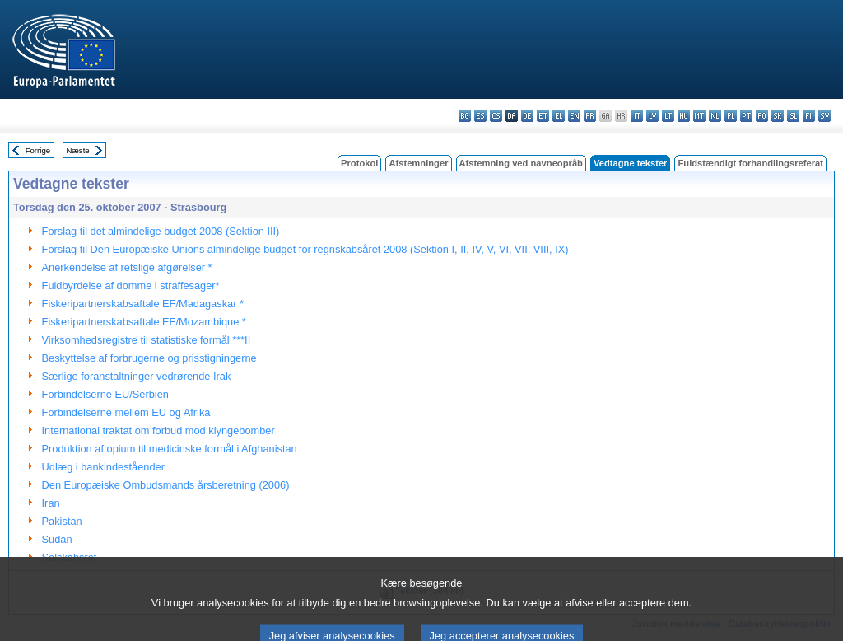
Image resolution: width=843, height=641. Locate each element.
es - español (480, 116)
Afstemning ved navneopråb (521, 163)
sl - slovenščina (793, 116)
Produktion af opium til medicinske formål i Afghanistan (169, 448)
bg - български (465, 116)
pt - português (746, 116)
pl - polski (730, 116)
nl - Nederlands (715, 116)
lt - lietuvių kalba (668, 116)
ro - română (762, 116)
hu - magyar (684, 116)
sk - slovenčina (777, 116)
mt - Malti (699, 116)
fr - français (590, 116)
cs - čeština (496, 116)
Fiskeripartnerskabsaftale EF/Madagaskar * (143, 303)
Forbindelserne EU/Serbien (105, 394)
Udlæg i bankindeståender (103, 467)
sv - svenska (824, 116)
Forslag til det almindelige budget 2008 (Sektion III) (161, 231)
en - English (574, 116)
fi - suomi (809, 116)
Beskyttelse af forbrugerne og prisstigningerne (149, 358)
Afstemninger (418, 163)
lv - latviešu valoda (652, 116)
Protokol (359, 163)
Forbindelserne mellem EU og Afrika (126, 412)
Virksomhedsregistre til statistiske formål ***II (146, 340)
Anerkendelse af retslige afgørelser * (127, 267)
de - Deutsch (527, 116)
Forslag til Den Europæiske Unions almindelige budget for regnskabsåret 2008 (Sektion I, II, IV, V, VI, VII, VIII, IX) (305, 249)
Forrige (38, 150)
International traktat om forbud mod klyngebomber (158, 430)
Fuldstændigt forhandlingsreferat (750, 163)
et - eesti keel (543, 116)
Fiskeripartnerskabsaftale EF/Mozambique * (144, 322)
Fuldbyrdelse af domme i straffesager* (131, 285)
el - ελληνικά (558, 116)
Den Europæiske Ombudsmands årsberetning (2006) (166, 485)
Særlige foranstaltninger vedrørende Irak (136, 376)
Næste (77, 150)
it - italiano (637, 116)
